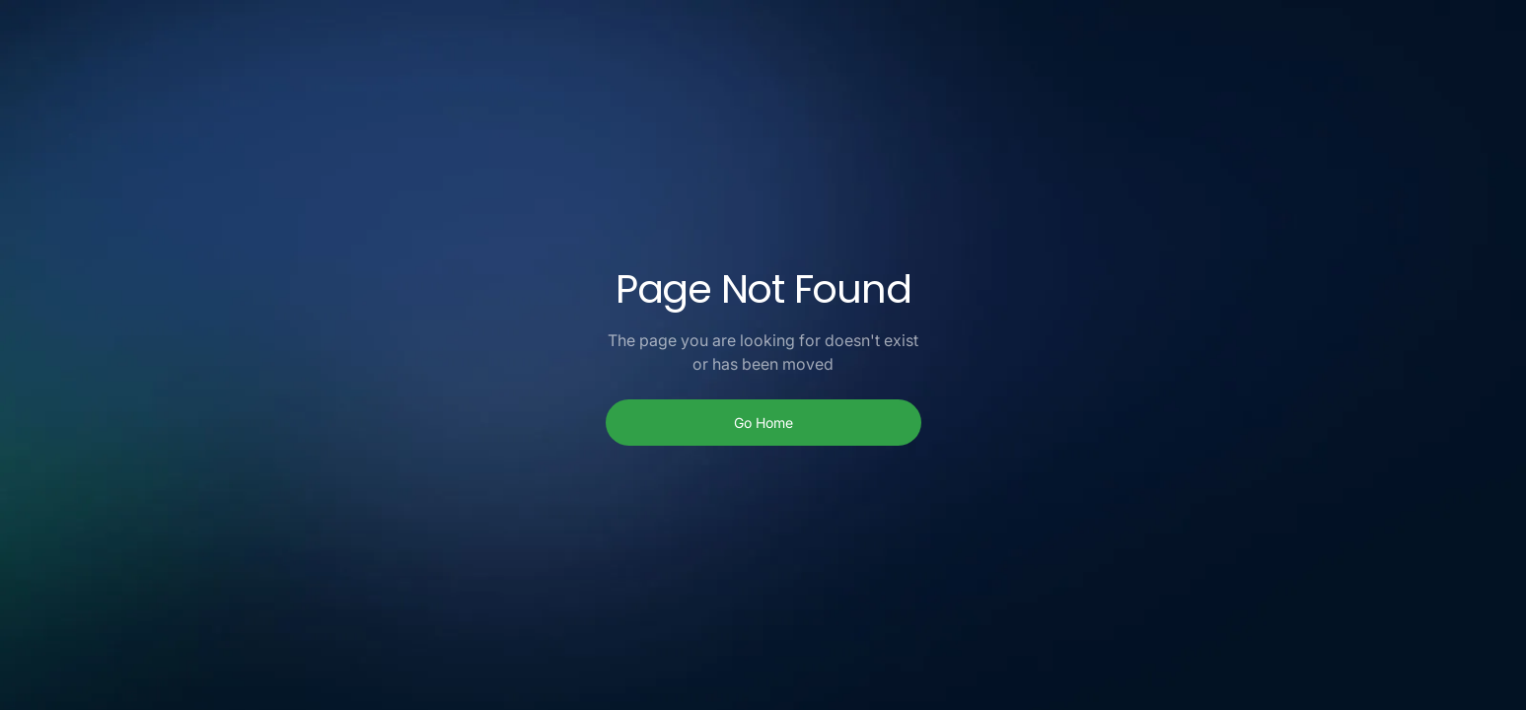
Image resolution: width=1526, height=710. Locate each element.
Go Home (763, 422)
